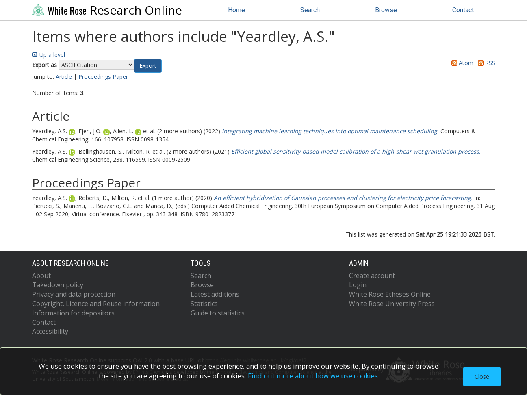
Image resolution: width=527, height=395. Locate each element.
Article (64, 76)
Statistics (204, 303)
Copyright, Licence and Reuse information (96, 303)
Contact (463, 10)
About (41, 275)
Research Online (107, 10)
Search (310, 10)
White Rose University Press (392, 303)
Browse (386, 10)
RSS (485, 63)
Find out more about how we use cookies (313, 375)
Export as (44, 65)
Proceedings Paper (103, 76)
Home (236, 10)
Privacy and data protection (73, 294)
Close (482, 376)
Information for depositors (73, 312)
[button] (148, 66)
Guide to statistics (218, 312)
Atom (461, 63)
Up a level (48, 55)
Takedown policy (57, 284)
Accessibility (50, 331)
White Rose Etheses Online (390, 294)
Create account (372, 275)
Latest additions (215, 294)
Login (358, 284)
